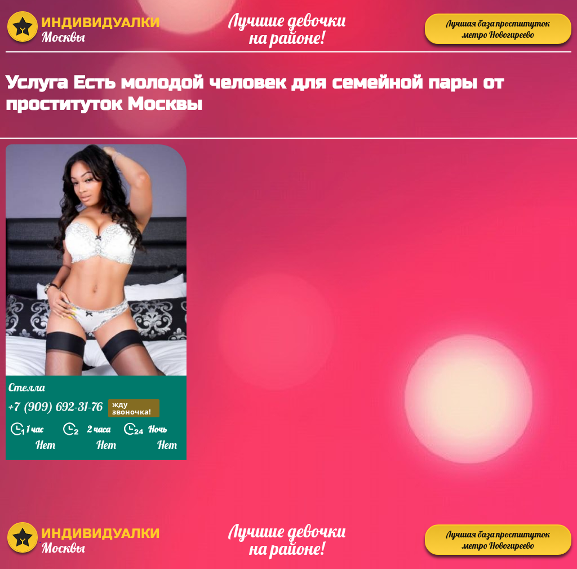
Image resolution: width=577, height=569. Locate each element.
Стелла (26, 387)
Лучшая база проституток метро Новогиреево (498, 28)
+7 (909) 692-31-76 (83, 408)
